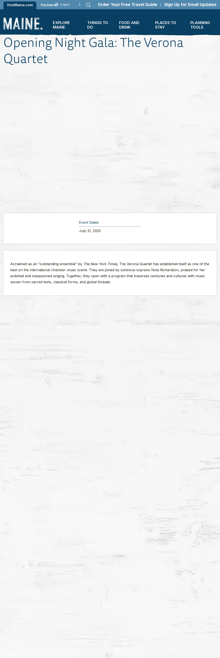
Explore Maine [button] (61, 24)
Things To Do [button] (97, 24)
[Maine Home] (23, 23)
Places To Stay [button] (165, 24)
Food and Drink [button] (129, 24)
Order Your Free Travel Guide (127, 4)
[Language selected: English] (68, 5)
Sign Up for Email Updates (190, 4)
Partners (48, 5)
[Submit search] (88, 5)
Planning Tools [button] (200, 24)
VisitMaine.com (20, 5)
